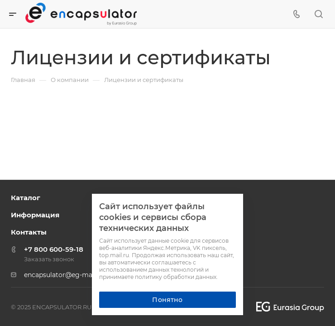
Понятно (167, 300)
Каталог (25, 197)
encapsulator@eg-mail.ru (64, 275)
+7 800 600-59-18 (53, 249)
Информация (35, 215)
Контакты (29, 232)
